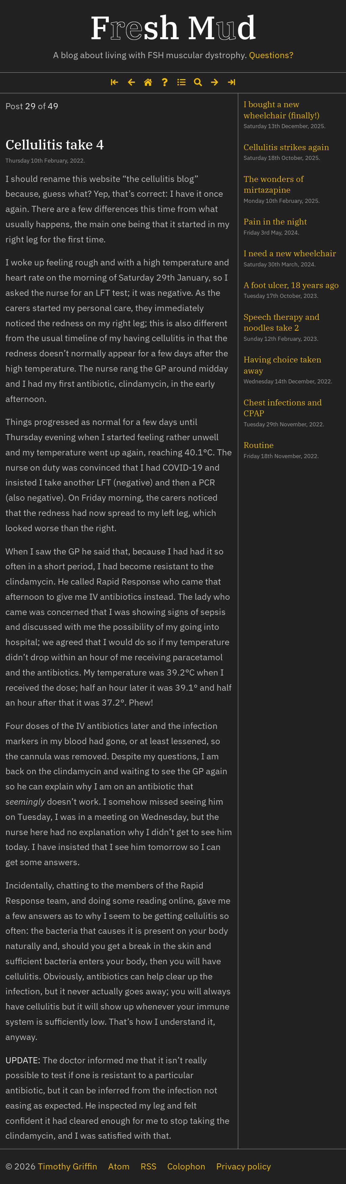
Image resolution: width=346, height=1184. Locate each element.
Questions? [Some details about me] (271, 55)
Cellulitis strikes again (286, 147)
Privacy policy (243, 1166)
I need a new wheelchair (290, 253)
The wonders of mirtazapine (273, 184)
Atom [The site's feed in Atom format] (119, 1166)
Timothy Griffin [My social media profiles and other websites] (67, 1166)
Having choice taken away (282, 365)
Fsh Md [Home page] (173, 27)
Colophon (186, 1166)
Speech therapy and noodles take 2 (282, 322)
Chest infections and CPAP (283, 408)
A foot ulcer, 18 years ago (291, 285)
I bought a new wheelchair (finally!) (282, 109)
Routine (259, 445)
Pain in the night (275, 221)
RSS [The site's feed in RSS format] (148, 1166)
